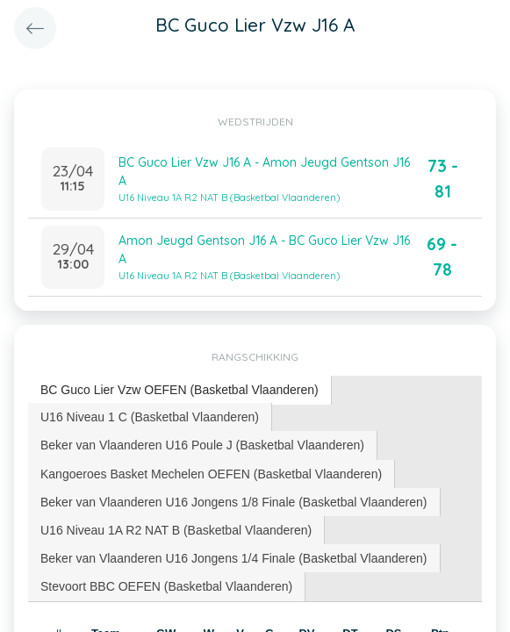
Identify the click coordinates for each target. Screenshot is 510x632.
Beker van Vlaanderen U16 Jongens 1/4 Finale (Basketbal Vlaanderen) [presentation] (233, 558)
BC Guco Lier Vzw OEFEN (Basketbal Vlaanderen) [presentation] (179, 390)
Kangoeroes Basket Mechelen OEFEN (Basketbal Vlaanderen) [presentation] (211, 474)
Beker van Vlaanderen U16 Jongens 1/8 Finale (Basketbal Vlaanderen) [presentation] (233, 502)
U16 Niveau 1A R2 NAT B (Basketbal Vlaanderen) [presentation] (176, 530)
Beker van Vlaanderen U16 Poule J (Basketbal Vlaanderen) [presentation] (202, 445)
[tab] (180, 390)
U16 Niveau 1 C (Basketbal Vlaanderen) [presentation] (149, 417)
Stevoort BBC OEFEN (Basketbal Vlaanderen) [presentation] (166, 586)
